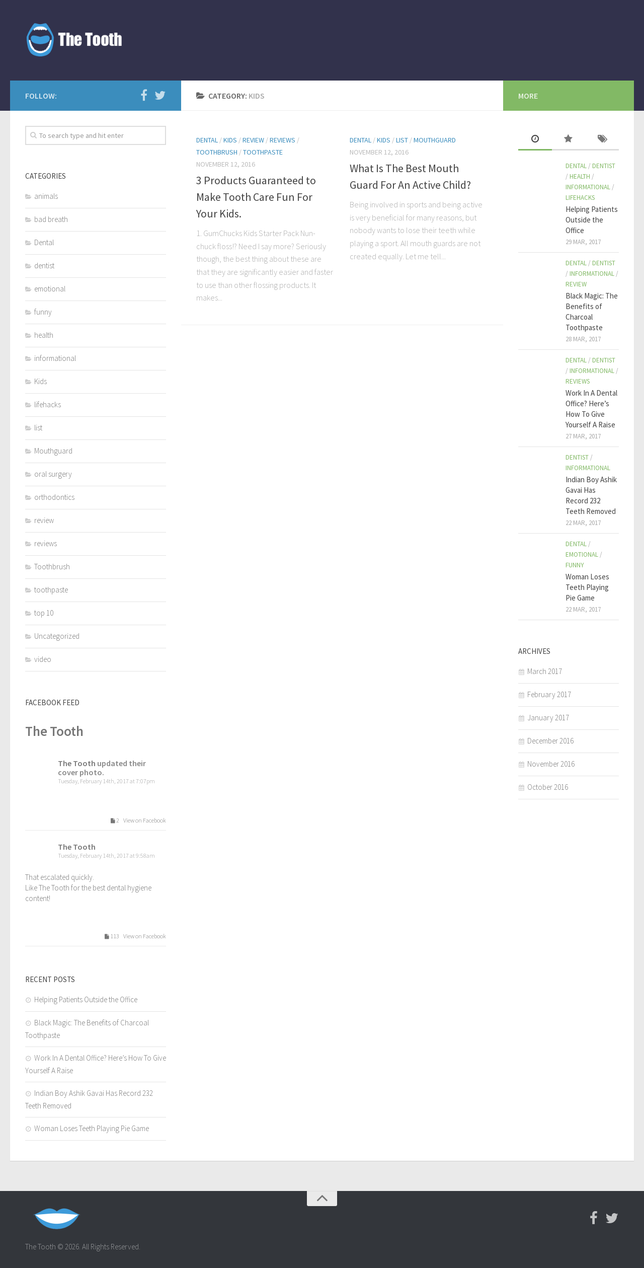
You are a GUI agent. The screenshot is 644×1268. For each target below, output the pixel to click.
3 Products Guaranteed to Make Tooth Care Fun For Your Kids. (256, 196)
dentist (44, 265)
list (402, 139)
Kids (230, 139)
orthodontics (54, 497)
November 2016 (551, 764)
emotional (49, 288)
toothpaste (263, 152)
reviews (282, 139)
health (43, 335)
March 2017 (544, 671)
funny (43, 312)
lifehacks (47, 404)
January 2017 (548, 717)
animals (46, 196)
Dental (207, 139)
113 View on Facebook (133, 936)
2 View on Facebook (136, 820)
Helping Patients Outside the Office (85, 999)
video (42, 659)
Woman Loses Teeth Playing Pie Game (91, 1128)
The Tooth (54, 730)
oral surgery (53, 474)
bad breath (51, 219)
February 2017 (549, 694)
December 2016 (550, 740)
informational (55, 358)
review (253, 139)
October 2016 (547, 787)
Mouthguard (435, 139)
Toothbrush (216, 152)
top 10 (43, 613)
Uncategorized (56, 636)
